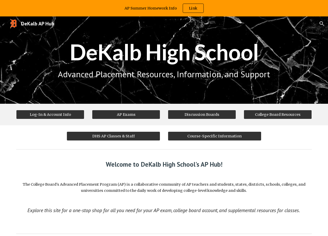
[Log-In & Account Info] (50, 114)
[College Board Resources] (278, 114)
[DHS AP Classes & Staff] (113, 136)
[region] (164, 8)
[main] (164, 60)
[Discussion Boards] (202, 114)
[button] (322, 23)
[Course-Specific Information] (214, 136)
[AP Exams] (126, 114)
